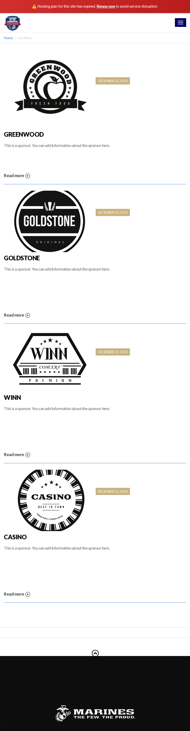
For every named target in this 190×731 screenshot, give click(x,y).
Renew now (106, 6)
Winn (12, 397)
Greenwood (24, 134)
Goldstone (22, 258)
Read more (17, 176)
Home (8, 38)
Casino (15, 537)
